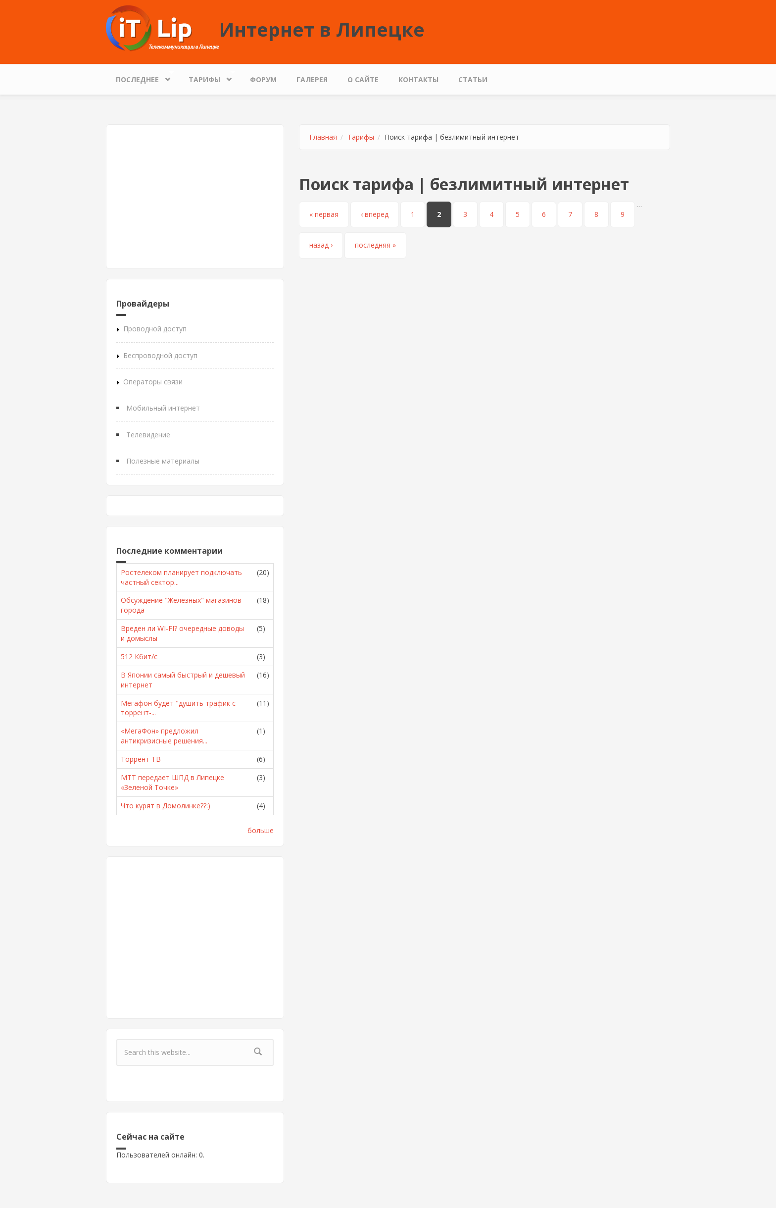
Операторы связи (153, 381)
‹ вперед (374, 214)
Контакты (418, 79)
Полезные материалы (162, 461)
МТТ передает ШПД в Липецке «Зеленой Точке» (172, 782)
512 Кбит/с (139, 656)
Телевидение (148, 434)
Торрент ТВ (141, 759)
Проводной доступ (155, 328)
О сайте (363, 79)
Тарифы (207, 77)
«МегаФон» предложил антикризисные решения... (164, 735)
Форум (263, 79)
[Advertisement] (195, 197)
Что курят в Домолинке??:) (165, 805)
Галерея (312, 79)
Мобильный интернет (163, 408)
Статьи (472, 79)
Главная (323, 137)
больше (260, 830)
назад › (321, 245)
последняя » (375, 245)
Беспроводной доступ (160, 355)
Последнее (140, 77)
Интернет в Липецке (322, 29)
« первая (324, 214)
